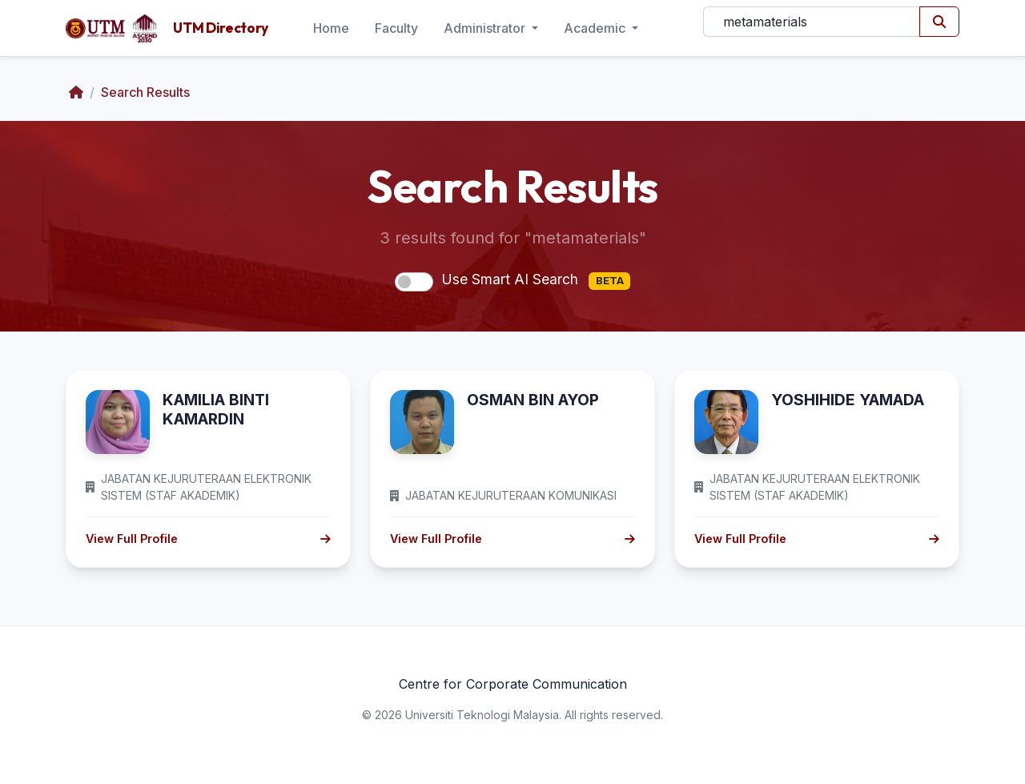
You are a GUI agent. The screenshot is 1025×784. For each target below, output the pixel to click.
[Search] (811, 21)
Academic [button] (596, 28)
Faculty (396, 28)
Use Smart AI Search (535, 280)
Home (331, 28)
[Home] (76, 92)
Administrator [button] (486, 28)
